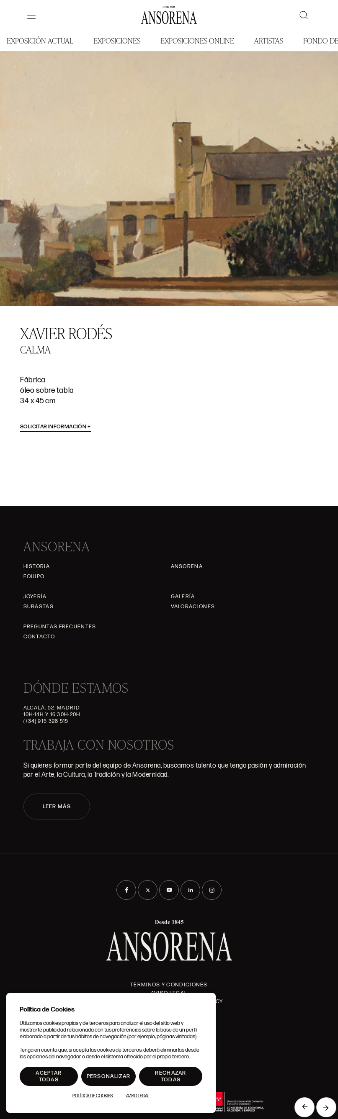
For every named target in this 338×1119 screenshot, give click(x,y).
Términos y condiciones (169, 984)
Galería (183, 596)
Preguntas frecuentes (59, 626)
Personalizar (109, 1076)
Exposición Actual (40, 40)
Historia (36, 566)
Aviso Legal (138, 1096)
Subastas (38, 606)
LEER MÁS (57, 806)
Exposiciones (116, 40)
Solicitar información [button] (55, 426)
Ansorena (187, 566)
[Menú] (31, 15)
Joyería (35, 596)
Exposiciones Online (197, 40)
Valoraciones (193, 606)
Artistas (268, 40)
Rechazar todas (170, 1076)
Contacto (39, 636)
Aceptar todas (49, 1076)
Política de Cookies (92, 1096)
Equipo (34, 576)
